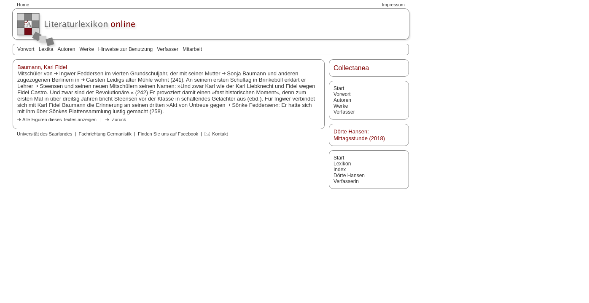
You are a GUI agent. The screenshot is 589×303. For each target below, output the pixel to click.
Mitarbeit (192, 49)
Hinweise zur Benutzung (125, 49)
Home (23, 4)
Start (338, 88)
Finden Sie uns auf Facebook (168, 133)
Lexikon (342, 164)
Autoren (66, 49)
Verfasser (167, 49)
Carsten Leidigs (105, 80)
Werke (86, 49)
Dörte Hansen (349, 175)
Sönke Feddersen (253, 105)
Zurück (119, 119)
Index (339, 170)
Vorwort (26, 49)
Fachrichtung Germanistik (105, 133)
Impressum (393, 4)
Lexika (46, 49)
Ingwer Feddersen (81, 73)
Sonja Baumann (246, 73)
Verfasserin (346, 181)
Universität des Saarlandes (44, 133)
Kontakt (220, 133)
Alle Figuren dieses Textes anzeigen (59, 119)
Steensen (51, 86)
